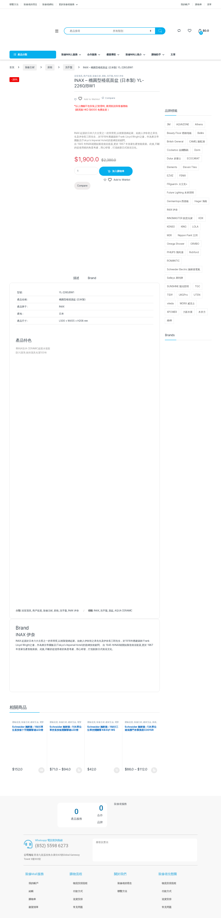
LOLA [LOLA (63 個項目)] (195, 226)
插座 (154, 722)
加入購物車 (118, 171)
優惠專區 (111, 54)
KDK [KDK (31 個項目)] (201, 218)
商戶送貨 (87, 76)
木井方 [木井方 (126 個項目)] (202, 311)
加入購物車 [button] (117, 770)
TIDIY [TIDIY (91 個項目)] (170, 294)
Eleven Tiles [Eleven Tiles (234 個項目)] (190, 167)
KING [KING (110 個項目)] (183, 226)
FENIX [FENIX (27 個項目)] (182, 175)
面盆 (111, 610)
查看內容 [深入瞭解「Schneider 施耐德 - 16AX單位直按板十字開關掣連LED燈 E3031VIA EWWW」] (41, 770)
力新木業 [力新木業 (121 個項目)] (188, 311)
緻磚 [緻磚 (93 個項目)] (169, 320)
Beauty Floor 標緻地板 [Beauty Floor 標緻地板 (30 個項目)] (179, 132)
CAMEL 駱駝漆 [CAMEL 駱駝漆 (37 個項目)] (197, 141)
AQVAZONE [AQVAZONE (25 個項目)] (182, 124)
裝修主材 (30, 67)
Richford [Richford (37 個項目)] (194, 252)
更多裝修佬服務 (66, 4)
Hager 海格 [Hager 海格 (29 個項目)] (201, 201)
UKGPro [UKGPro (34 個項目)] (183, 294)
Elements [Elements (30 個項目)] (172, 167)
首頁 (11, 67)
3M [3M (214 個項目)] (168, 124)
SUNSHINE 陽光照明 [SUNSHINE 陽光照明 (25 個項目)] (178, 286)
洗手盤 (69, 67)
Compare (110, 98)
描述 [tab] (76, 278)
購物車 (198, 4)
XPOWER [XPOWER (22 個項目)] (172, 311)
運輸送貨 (16, 722)
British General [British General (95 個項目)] (175, 141)
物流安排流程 (80, 883)
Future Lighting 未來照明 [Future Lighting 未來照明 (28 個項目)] (180, 192)
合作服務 (92, 54)
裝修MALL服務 (69, 54)
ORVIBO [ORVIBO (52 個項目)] (194, 243)
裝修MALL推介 (134, 54)
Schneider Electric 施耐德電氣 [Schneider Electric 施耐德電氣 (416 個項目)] (183, 269)
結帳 (31, 891)
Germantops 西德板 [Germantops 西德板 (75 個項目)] (178, 201)
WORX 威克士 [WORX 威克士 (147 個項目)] (187, 303)
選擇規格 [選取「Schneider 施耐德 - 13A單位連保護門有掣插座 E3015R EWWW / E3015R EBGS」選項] (154, 770)
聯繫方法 (13, 4)
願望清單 (33, 907)
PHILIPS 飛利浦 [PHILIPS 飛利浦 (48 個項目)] (175, 252)
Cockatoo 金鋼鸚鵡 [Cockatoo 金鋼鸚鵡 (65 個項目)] (177, 149)
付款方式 (78, 891)
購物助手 (156, 54)
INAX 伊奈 (118, 76)
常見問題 (78, 907)
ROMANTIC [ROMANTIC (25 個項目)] (173, 260)
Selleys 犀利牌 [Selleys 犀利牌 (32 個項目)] (175, 277)
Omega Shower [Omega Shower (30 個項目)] (175, 243)
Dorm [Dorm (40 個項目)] (197, 149)
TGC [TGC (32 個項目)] (197, 286)
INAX (96, 610)
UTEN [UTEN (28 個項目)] (197, 294)
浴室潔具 (78, 76)
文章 (173, 54)
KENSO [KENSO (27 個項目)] (171, 226)
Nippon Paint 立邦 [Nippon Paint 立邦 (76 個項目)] (188, 235)
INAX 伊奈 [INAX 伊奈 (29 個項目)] (172, 209)
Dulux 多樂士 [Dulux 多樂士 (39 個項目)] (174, 158)
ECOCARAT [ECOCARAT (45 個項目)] (193, 158)
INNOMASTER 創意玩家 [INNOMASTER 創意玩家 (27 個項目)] (180, 218)
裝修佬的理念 (30, 4)
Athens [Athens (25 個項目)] (199, 124)
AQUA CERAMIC (123, 610)
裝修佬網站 (47, 4)
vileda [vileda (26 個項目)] (170, 303)
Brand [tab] (92, 278)
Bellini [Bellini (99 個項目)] (201, 132)
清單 (209, 4)
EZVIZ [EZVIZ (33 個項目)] (170, 175)
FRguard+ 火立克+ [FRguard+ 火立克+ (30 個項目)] (177, 184)
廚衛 (49, 67)
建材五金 (34, 722)
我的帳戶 (185, 4)
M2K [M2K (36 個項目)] (169, 235)
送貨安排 (78, 899)
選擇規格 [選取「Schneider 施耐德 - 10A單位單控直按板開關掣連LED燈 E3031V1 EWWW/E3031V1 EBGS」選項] (79, 770)
